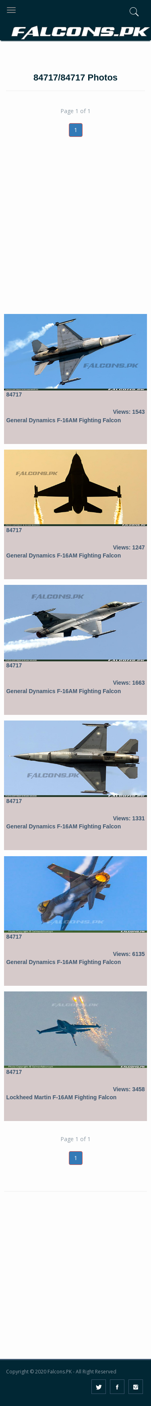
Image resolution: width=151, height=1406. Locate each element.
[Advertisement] (75, 234)
